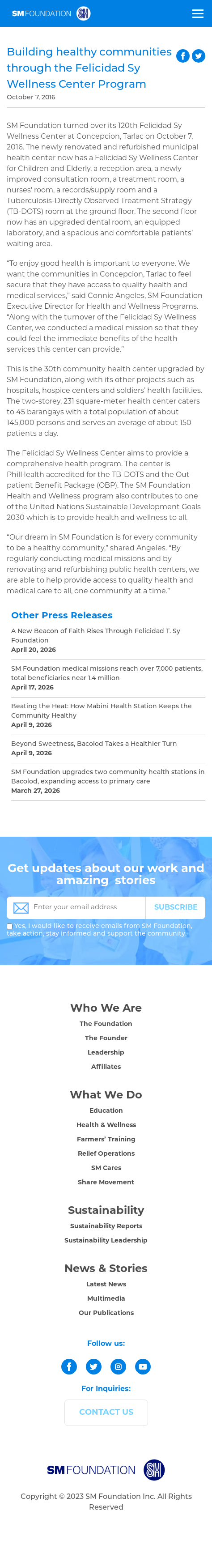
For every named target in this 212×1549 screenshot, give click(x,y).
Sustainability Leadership (106, 1241)
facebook (183, 56)
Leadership (106, 1053)
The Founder (106, 1038)
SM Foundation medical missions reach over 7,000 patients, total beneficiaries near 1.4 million (107, 674)
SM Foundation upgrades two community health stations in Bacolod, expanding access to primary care (108, 777)
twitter (198, 56)
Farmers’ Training (106, 1139)
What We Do (106, 1095)
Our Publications (106, 1313)
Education (106, 1111)
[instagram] (118, 1367)
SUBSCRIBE (176, 907)
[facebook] (69, 1367)
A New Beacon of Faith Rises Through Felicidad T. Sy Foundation (95, 636)
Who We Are (106, 1009)
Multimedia (106, 1299)
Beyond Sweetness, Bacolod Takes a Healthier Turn (94, 744)
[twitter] (94, 1367)
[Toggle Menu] (197, 13)
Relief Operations (106, 1154)
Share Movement (106, 1182)
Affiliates (106, 1067)
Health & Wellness (106, 1125)
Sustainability (106, 1211)
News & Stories (106, 1269)
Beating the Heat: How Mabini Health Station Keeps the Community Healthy (101, 711)
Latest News (106, 1284)
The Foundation (106, 1024)
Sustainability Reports (106, 1226)
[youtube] (143, 1367)
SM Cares (106, 1168)
